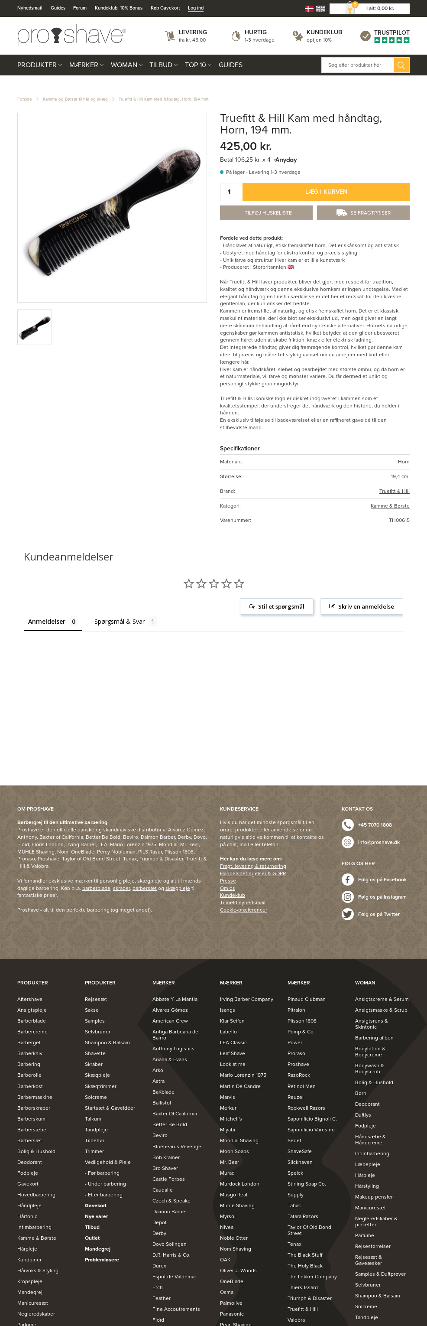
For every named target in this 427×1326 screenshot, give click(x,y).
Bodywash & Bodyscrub (369, 1068)
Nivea (226, 1227)
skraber (121, 888)
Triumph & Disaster (310, 1298)
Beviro (160, 1135)
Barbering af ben (374, 1038)
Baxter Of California (174, 1114)
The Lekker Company (312, 1277)
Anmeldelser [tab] (46, 621)
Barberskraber (33, 1108)
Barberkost (30, 1086)
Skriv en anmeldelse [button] (366, 606)
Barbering (28, 1064)
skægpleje (177, 888)
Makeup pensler (374, 1197)
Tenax (294, 1244)
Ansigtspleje (32, 1010)
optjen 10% (319, 40)
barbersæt (145, 888)
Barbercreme (32, 1032)
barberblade (96, 888)
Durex (159, 1266)
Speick (295, 1173)
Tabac (294, 1205)
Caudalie (162, 1190)
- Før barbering (102, 1173)
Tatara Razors (303, 1216)
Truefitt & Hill (394, 491)
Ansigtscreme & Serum (382, 999)
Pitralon (296, 1010)
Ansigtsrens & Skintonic (371, 1024)
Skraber (94, 1064)
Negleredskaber (36, 1314)
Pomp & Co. (301, 1032)
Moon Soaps (234, 1151)
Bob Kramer (166, 1157)
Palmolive (231, 1303)
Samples (95, 1021)
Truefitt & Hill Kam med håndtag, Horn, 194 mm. (164, 99)
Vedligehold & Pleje (108, 1162)
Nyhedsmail (29, 8)
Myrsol (228, 1216)
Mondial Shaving (239, 1140)
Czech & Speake (171, 1201)
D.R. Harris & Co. (171, 1255)
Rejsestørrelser (373, 1246)
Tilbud (160, 65)
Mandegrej (29, 1292)
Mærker (83, 65)
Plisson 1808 (302, 1021)
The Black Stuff (305, 1255)
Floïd (158, 1320)
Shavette (95, 1053)
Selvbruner (97, 1032)
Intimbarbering (34, 1227)
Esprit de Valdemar (174, 1277)
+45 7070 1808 (375, 825)
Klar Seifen (232, 1021)
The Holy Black (305, 1266)
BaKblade (163, 1092)
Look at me (233, 1064)
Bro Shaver (165, 1168)
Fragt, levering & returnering (253, 866)
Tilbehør (94, 1140)
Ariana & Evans (169, 1059)
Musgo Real (233, 1195)
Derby (159, 1233)
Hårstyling (367, 1186)
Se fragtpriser (370, 213)
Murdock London (239, 1184)
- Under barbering (105, 1184)
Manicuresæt (32, 1303)
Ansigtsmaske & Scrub (381, 1010)
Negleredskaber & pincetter (376, 1221)
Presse (228, 881)
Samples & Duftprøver (380, 1274)
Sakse (92, 1010)
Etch (157, 1287)
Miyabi (227, 1130)
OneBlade (231, 1281)
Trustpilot (392, 32)
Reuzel (296, 1097)
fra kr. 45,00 (192, 40)
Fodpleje (27, 1173)
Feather (161, 1298)
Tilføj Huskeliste (268, 213)
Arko (157, 1070)
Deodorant (29, 1162)
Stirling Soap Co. (307, 1184)
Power (295, 1042)
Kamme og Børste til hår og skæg (75, 99)
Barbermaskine (34, 1097)
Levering (193, 32)
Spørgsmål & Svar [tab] (119, 621)
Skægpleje (97, 1075)
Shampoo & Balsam (107, 1042)
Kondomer (29, 1260)
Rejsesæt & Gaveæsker (368, 1260)
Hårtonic (27, 1216)
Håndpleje (29, 1205)
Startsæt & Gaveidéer (110, 1108)
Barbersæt (29, 1140)
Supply (296, 1195)
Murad (227, 1173)
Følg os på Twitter (379, 914)
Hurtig (256, 32)
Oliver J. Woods (238, 1270)
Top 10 (195, 65)
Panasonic (232, 1314)
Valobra (296, 1320)
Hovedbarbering (36, 1195)
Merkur (228, 1108)
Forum (80, 8)
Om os (227, 888)
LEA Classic (233, 1042)
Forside (24, 99)
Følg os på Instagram (382, 897)
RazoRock (299, 1075)
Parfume (364, 1235)
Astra (158, 1081)
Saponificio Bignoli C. (312, 1119)
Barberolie (29, 1075)
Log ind (196, 8)
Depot (159, 1222)
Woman (124, 65)
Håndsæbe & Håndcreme (370, 1140)
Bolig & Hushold (36, 1151)
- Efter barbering (104, 1195)
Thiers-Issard (303, 1287)
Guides (58, 8)
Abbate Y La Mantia (174, 999)
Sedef (294, 1140)
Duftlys (363, 1115)
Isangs (227, 1010)
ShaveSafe (300, 1151)
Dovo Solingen (169, 1244)
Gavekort (28, 1184)
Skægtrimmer (100, 1086)
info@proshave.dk (379, 842)
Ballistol (161, 1103)
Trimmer (94, 1151)
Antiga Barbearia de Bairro (175, 1035)
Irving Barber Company (246, 999)
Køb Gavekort (165, 8)
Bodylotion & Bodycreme (370, 1052)
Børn (360, 1093)
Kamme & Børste (390, 506)
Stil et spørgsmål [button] (281, 606)
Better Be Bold (169, 1124)
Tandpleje (96, 1130)
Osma (226, 1292)
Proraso (296, 1053)
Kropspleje (29, 1281)
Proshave (298, 1064)
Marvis (227, 1097)
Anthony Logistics (173, 1049)
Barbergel (28, 1042)
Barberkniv (29, 1053)
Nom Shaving (235, 1249)
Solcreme (96, 1097)
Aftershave (29, 999)
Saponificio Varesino (311, 1130)
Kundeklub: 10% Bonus (118, 8)
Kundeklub (324, 32)
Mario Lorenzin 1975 (243, 1075)
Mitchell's (231, 1119)
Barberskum (31, 1119)
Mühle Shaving (237, 1205)
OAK (225, 1260)
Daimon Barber (169, 1212)
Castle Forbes (168, 1179)
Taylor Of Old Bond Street (309, 1230)
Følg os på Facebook (382, 879)
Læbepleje (367, 1164)
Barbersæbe (31, 1130)
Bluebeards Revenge (176, 1147)
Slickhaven (300, 1162)
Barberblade (31, 1021)
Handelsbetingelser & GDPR (253, 873)
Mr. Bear (229, 1162)
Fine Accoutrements (176, 1309)
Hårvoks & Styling (37, 1270)
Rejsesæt (96, 999)
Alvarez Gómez (170, 1010)
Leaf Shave (232, 1053)
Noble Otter (234, 1238)
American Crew (170, 1021)
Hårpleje (27, 1249)
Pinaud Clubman (307, 999)
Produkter (37, 65)
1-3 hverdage (260, 40)
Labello (228, 1032)
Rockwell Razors (306, 1108)
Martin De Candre (240, 1086)
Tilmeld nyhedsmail (242, 902)
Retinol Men (302, 1086)
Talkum (93, 1119)
